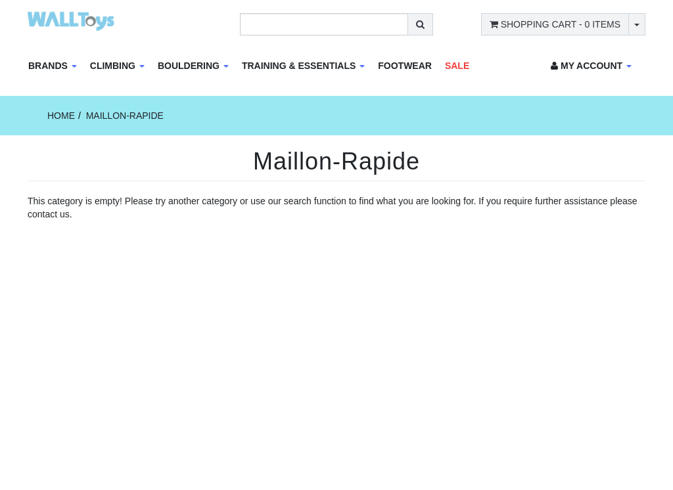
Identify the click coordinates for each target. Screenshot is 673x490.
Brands (52, 65)
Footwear (405, 65)
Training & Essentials (303, 65)
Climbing (117, 65)
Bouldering (193, 65)
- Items (555, 24)
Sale (457, 65)
